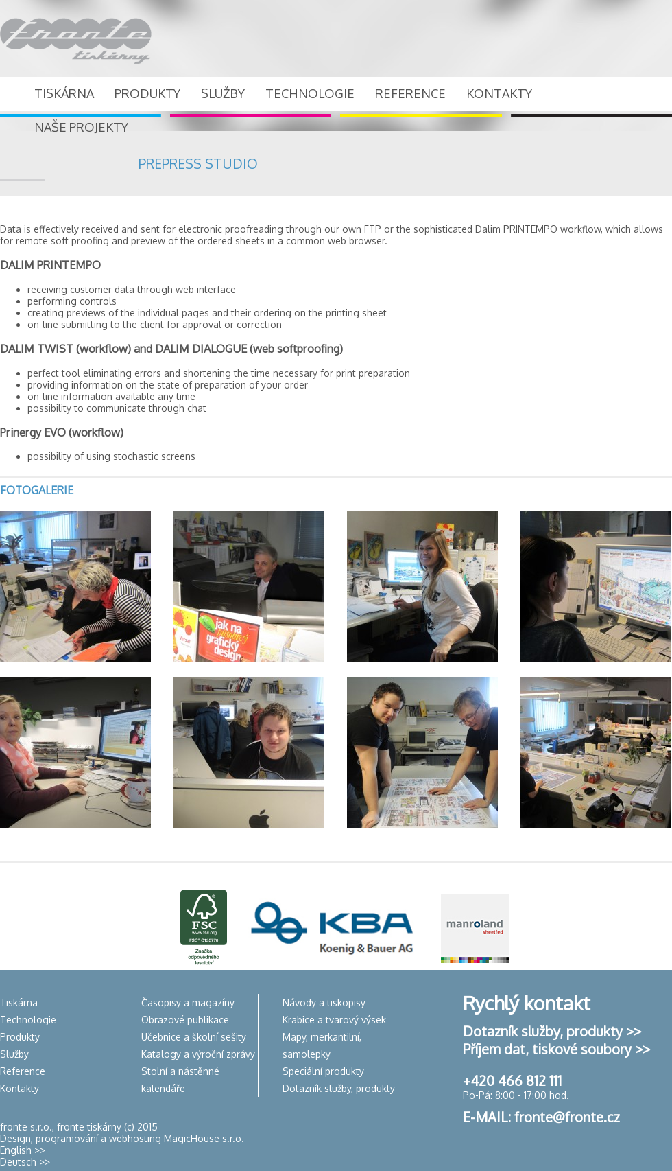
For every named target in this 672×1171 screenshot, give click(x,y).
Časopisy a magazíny (188, 1002)
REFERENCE (410, 93)
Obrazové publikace (185, 1019)
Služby (14, 1054)
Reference (22, 1071)
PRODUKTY (147, 93)
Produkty (20, 1037)
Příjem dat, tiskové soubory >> (556, 1049)
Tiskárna (19, 1002)
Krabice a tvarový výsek (334, 1019)
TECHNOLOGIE (310, 93)
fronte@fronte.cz (567, 1117)
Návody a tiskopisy (324, 1002)
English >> (22, 1150)
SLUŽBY (223, 93)
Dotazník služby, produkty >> (552, 1031)
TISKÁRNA (64, 93)
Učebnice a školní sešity (193, 1037)
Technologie (28, 1019)
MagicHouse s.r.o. (204, 1138)
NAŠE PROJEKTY (81, 127)
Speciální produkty (323, 1071)
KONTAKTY (499, 93)
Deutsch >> (25, 1162)
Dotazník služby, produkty (339, 1088)
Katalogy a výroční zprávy (198, 1054)
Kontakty (19, 1088)
